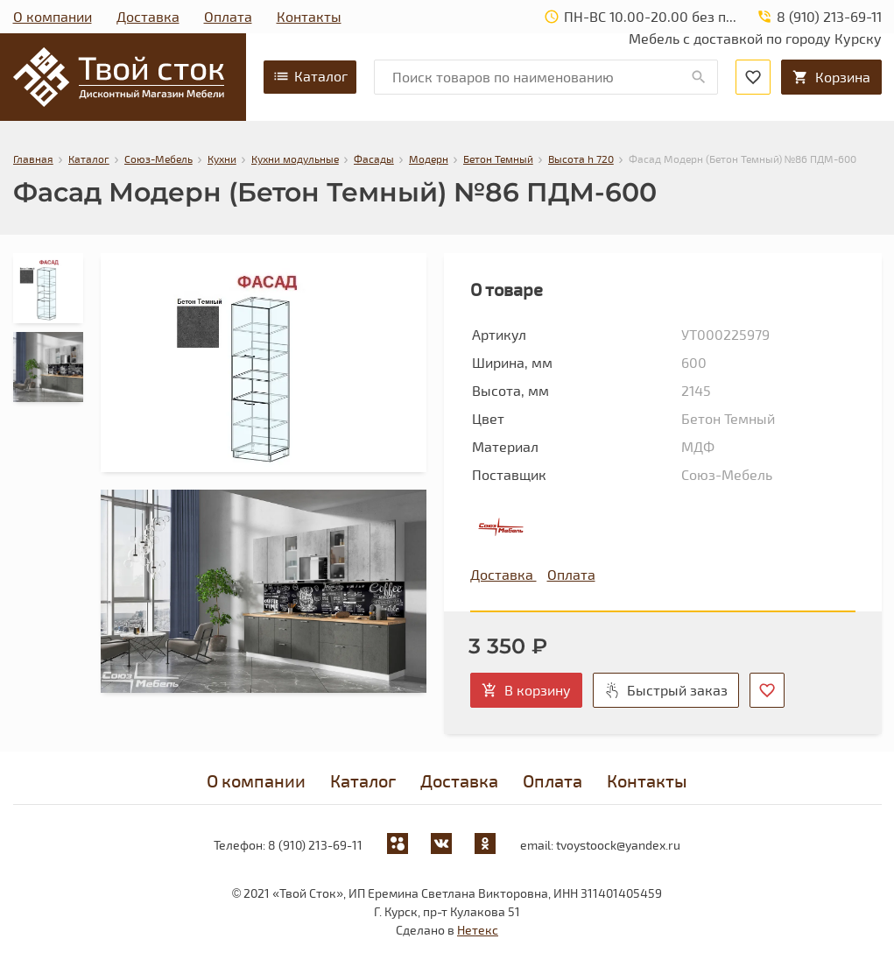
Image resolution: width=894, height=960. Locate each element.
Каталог (310, 76)
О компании (52, 16)
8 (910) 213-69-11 (315, 844)
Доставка (148, 16)
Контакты (309, 16)
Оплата (228, 16)
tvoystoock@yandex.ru (618, 844)
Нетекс (477, 929)
